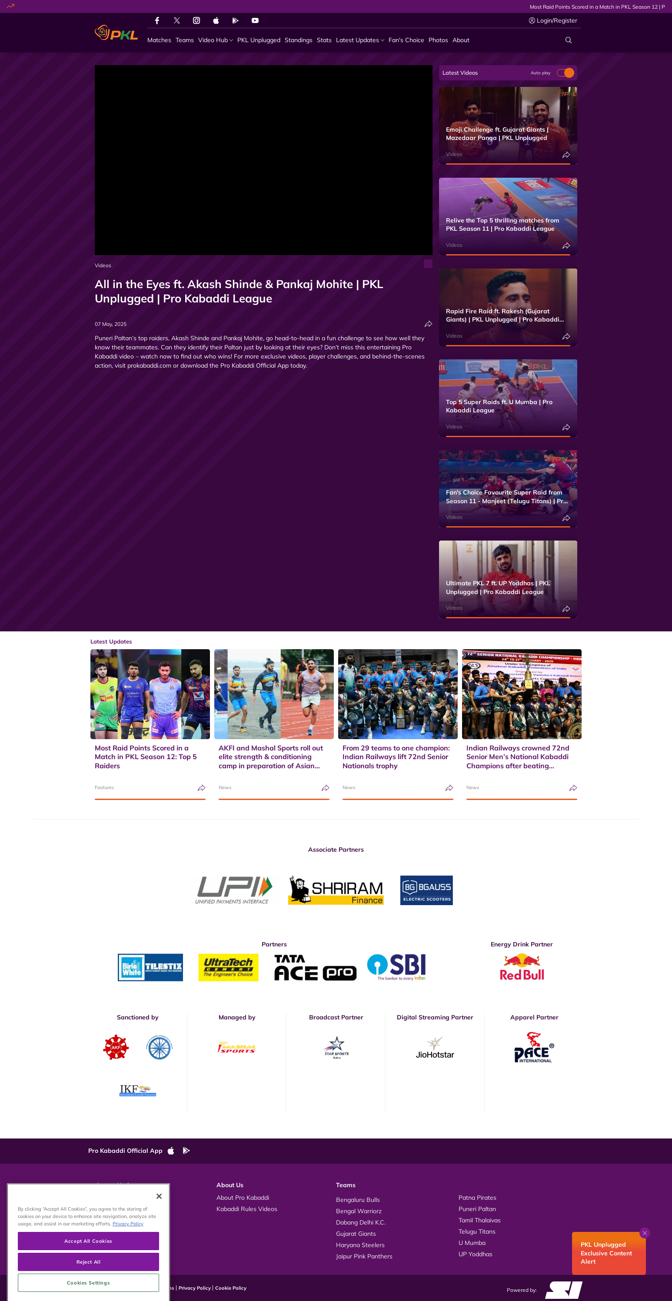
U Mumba (472, 1243)
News (225, 787)
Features (104, 787)
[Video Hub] (215, 40)
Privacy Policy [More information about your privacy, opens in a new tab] (128, 1257)
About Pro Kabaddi (242, 1197)
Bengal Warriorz (359, 1211)
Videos (103, 265)
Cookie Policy (230, 1288)
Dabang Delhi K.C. (361, 1222)
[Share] (428, 324)
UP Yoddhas (475, 1254)
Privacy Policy (195, 1288)
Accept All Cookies (88, 1274)
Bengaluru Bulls (358, 1200)
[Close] (159, 1229)
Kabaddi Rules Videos (246, 1209)
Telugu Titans (477, 1231)
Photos (106, 1209)
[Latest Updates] (360, 40)
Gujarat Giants (356, 1234)
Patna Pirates (477, 1197)
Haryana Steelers (360, 1245)
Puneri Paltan (477, 1209)
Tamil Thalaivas (480, 1220)
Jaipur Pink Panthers (364, 1256)
